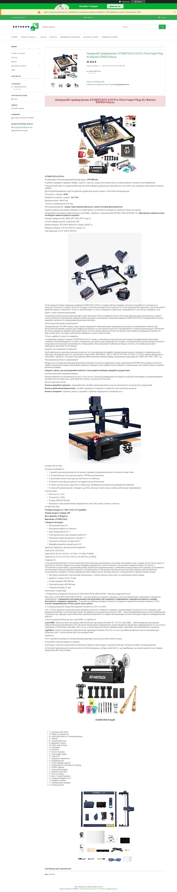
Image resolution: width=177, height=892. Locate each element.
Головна (14, 37)
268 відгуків (125, 2)
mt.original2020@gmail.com (22, 127)
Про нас (43, 37)
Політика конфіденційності (108, 889)
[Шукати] (162, 27)
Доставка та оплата (91, 37)
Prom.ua (100, 887)
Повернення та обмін (110, 37)
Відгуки (14, 62)
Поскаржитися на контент (89, 889)
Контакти (53, 37)
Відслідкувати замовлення (70, 37)
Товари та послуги (28, 37)
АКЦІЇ (13, 70)
